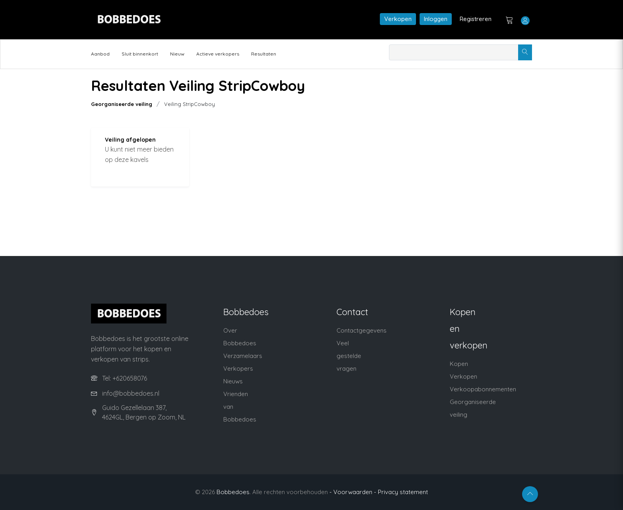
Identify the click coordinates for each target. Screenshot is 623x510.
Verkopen (398, 19)
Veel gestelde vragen (349, 355)
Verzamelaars (242, 356)
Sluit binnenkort (140, 54)
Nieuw (177, 54)
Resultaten (263, 54)
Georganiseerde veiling (121, 104)
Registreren (475, 19)
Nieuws (233, 381)
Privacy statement (403, 492)
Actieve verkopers (217, 54)
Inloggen (435, 19)
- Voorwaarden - (352, 492)
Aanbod (100, 54)
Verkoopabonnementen (483, 389)
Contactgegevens (362, 330)
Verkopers (238, 368)
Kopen (459, 364)
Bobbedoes (233, 492)
